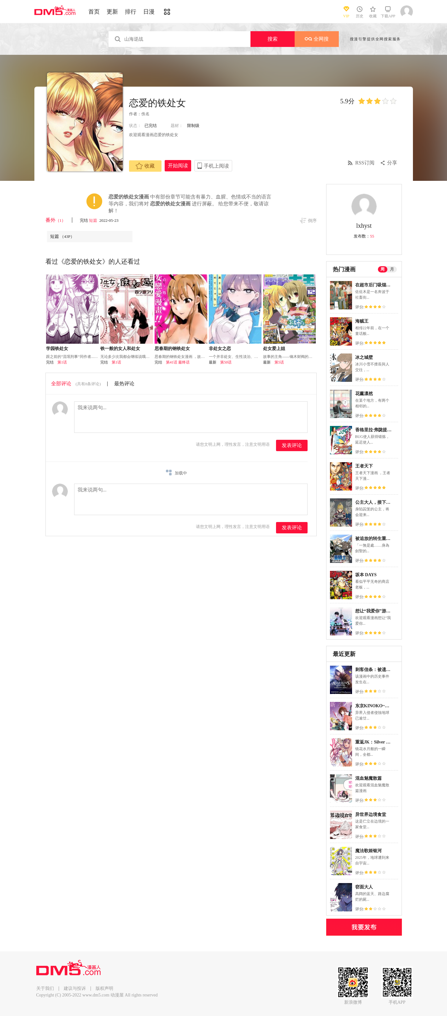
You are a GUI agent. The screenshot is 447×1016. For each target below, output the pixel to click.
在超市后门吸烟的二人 (377, 285)
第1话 (62, 362)
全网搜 (317, 39)
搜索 (273, 39)
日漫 (149, 12)
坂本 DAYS (366, 574)
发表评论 (292, 445)
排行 (130, 12)
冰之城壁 (364, 357)
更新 (112, 12)
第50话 (226, 362)
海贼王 (361, 321)
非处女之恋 (220, 348)
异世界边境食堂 (370, 814)
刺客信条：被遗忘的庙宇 (379, 669)
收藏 (145, 166)
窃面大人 (364, 887)
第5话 (279, 362)
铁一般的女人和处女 (120, 348)
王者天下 (364, 466)
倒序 (312, 220)
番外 (55, 220)
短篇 (93, 220)
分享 (392, 162)
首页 (94, 12)
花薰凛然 (364, 393)
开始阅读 (178, 165)
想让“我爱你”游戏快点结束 (381, 611)
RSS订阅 (364, 162)
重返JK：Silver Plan (375, 742)
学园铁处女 (57, 348)
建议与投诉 (75, 988)
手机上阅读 (216, 166)
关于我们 (45, 988)
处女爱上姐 (274, 348)
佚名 (145, 114)
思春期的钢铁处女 (172, 348)
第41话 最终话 (178, 362)
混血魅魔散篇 (368, 778)
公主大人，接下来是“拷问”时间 (386, 502)
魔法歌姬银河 (368, 850)
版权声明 (104, 988)
